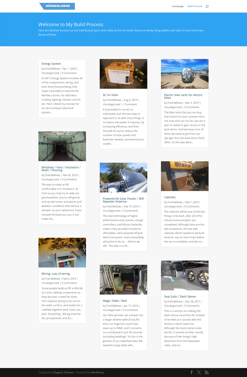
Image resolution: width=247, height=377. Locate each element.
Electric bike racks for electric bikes (183, 96)
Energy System (51, 63)
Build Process (195, 6)
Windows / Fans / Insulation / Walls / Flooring (61, 168)
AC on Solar (110, 95)
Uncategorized (50, 73)
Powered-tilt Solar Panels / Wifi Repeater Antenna (123, 200)
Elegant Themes (64, 372)
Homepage (178, 6)
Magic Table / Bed (115, 301)
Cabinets (170, 197)
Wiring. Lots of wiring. (56, 274)
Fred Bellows (52, 68)
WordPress (97, 372)
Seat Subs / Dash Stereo (180, 296)
